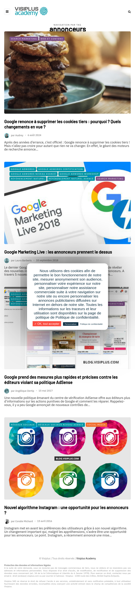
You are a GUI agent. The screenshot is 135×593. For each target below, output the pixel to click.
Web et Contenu (52, 38)
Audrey (19, 135)
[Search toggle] (128, 11)
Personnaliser (70, 324)
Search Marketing (24, 38)
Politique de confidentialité (91, 324)
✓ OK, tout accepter (46, 323)
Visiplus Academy (86, 558)
